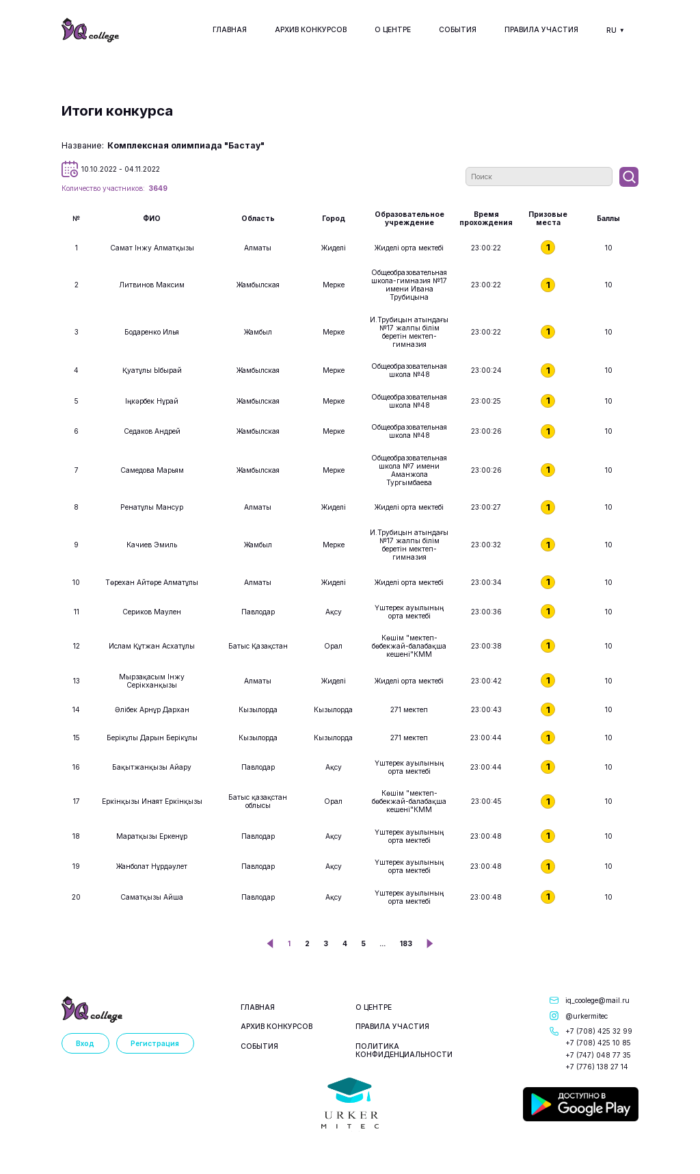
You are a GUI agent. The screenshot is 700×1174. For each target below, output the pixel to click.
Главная (230, 29)
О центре (393, 29)
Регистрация (155, 1043)
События (457, 29)
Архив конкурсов (311, 29)
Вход (85, 1043)
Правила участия (541, 29)
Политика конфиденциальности (404, 1050)
